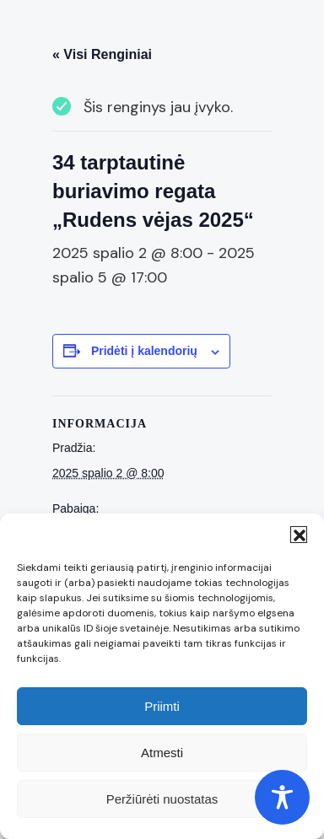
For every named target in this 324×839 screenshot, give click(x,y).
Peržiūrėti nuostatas (162, 799)
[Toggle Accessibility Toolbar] (282, 797)
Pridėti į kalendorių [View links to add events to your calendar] (144, 351)
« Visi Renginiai (102, 54)
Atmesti (162, 752)
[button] (298, 534)
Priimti (162, 706)
